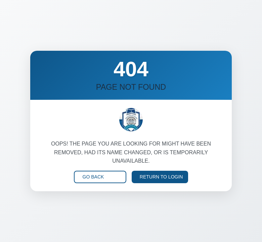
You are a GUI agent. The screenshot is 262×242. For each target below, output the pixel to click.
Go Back (93, 176)
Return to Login (161, 176)
